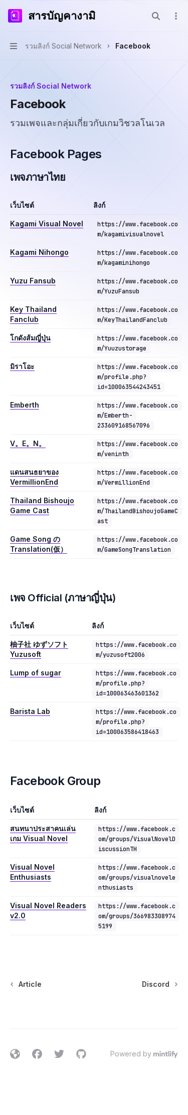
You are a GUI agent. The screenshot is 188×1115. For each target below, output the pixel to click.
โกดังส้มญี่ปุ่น (30, 337)
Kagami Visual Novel (46, 223)
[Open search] (156, 16)
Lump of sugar (35, 672)
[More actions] (175, 16)
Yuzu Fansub (33, 280)
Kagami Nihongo (39, 252)
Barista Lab (30, 711)
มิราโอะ (22, 366)
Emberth (24, 405)
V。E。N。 (28, 443)
